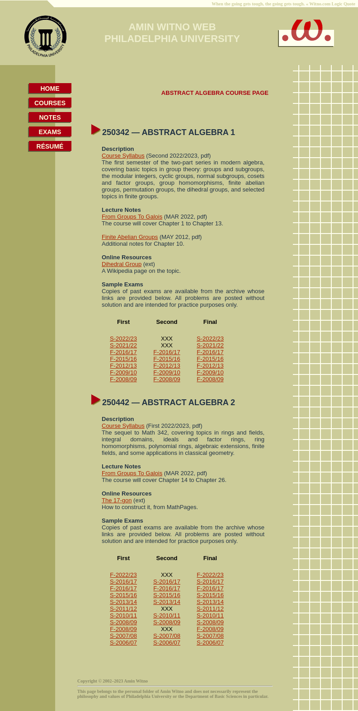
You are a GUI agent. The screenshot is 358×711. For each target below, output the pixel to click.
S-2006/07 (123, 642)
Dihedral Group (121, 264)
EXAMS (50, 132)
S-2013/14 (123, 602)
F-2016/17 (123, 352)
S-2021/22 (123, 345)
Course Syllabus (123, 155)
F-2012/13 (123, 365)
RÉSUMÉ (50, 146)
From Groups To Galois (132, 216)
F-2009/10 (123, 372)
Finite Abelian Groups (130, 237)
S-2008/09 (123, 622)
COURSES (50, 103)
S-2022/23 (123, 338)
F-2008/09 (123, 379)
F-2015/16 (123, 359)
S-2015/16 (123, 595)
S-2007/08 (123, 635)
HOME (50, 88)
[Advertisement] (39, 322)
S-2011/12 (123, 608)
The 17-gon (117, 500)
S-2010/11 (123, 615)
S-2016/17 (123, 581)
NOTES (50, 117)
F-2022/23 (123, 574)
